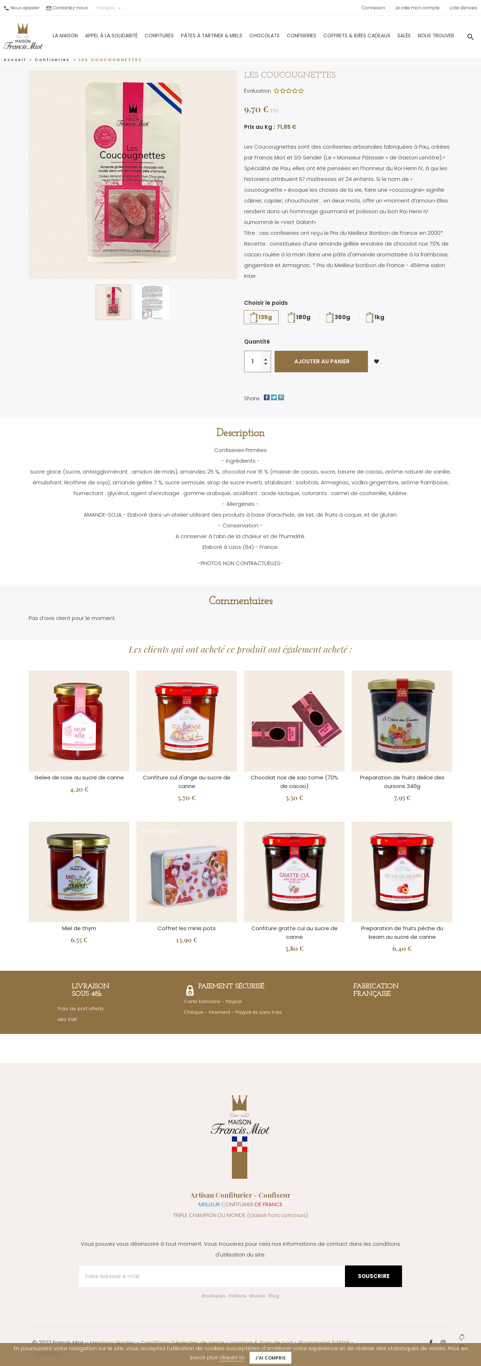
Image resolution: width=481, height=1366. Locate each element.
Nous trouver (418, 33)
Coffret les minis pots (187, 928)
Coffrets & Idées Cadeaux (338, 33)
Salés (385, 33)
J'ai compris (270, 1358)
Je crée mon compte (417, 8)
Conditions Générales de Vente (183, 1342)
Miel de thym (79, 928)
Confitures (140, 33)
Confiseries (283, 33)
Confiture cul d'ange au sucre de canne (186, 782)
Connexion (373, 8)
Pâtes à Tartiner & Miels (193, 33)
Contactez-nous (70, 8)
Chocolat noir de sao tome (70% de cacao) (294, 782)
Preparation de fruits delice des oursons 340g (402, 782)
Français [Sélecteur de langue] (109, 8)
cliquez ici (231, 1357)
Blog (273, 1295)
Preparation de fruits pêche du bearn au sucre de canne (402, 932)
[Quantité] (252, 361)
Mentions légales (112, 1342)
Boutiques (213, 1295)
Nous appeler (24, 8)
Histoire (237, 1295)
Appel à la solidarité (93, 33)
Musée (257, 1295)
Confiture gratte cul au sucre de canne (294, 932)
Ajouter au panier (321, 361)
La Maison (47, 33)
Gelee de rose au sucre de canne (79, 777)
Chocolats (246, 33)
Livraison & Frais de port (261, 1342)
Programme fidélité (324, 1342)
